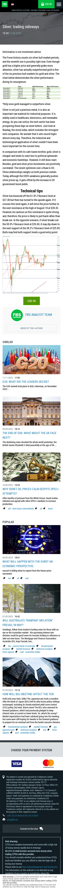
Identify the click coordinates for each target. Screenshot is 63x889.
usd (27, 578)
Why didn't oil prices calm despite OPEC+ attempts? (31, 491)
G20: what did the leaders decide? (26, 382)
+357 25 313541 (30, 815)
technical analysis (44, 648)
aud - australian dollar (30, 651)
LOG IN (32, 301)
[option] (16, 764)
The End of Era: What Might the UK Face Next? (29, 435)
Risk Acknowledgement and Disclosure (39, 866)
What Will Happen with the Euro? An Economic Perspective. (28, 563)
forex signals (8, 651)
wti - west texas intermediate (21, 508)
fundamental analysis (18, 726)
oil (41, 508)
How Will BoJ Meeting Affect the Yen (28, 694)
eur (9, 578)
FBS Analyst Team (38, 314)
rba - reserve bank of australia (22, 646)
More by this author (31, 328)
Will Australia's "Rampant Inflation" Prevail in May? (28, 622)
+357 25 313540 (14, 815)
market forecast (23, 648)
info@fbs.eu (12, 819)
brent (50, 508)
